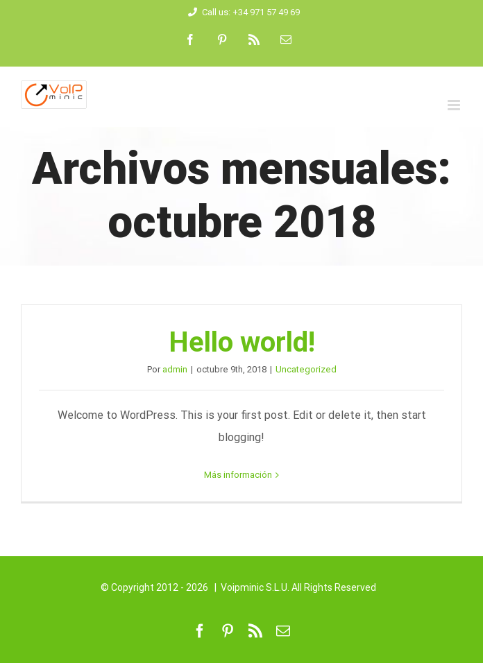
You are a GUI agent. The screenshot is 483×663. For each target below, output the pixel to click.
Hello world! (242, 342)
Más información (238, 475)
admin (174, 369)
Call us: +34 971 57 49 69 (242, 12)
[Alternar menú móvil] (455, 105)
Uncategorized (306, 369)
